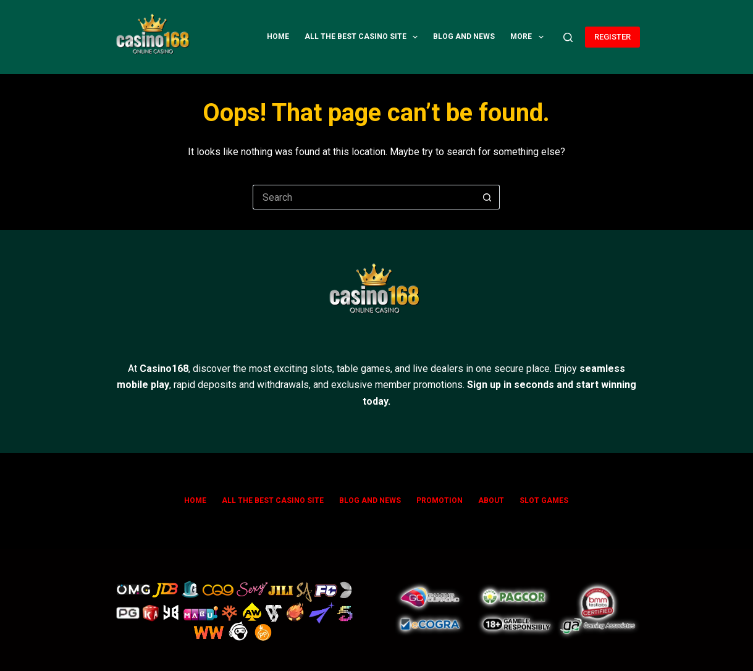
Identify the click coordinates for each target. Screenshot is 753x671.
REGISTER (612, 36)
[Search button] (487, 197)
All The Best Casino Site (364, 37)
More (529, 37)
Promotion (439, 500)
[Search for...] (364, 197)
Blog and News (464, 36)
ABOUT (491, 500)
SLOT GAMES (544, 500)
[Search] (568, 37)
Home (278, 36)
